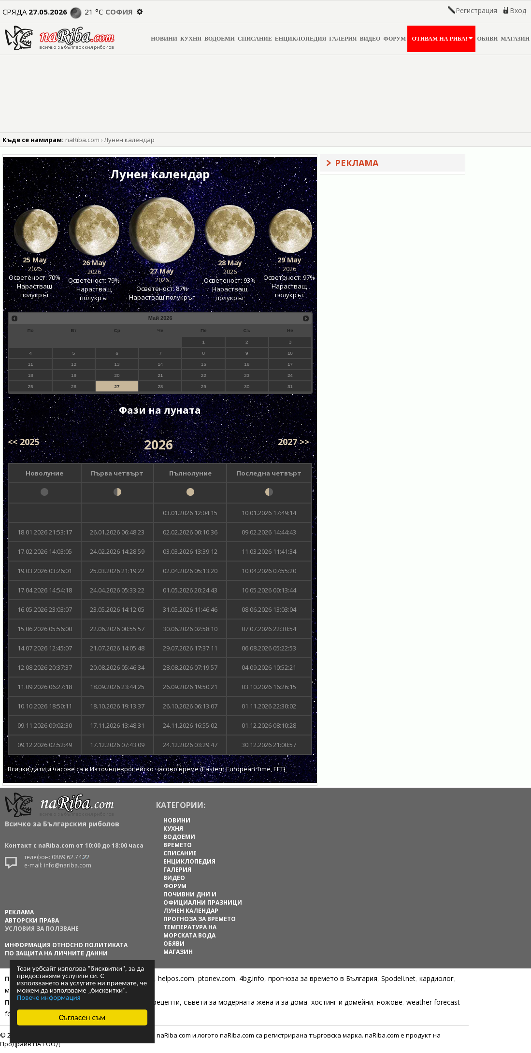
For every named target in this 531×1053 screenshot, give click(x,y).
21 (160, 375)
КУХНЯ (190, 38)
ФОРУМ (394, 38)
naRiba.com (82, 139)
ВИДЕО (370, 38)
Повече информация (49, 997)
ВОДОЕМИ (219, 38)
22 (203, 375)
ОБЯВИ (487, 38)
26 (73, 386)
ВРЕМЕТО (177, 845)
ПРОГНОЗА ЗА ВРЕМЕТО (199, 919)
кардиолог (436, 978)
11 (30, 364)
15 (203, 364)
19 (73, 375)
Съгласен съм (82, 1017)
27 (117, 386)
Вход (518, 10)
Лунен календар (129, 139)
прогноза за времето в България (322, 978)
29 (203, 386)
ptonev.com (216, 978)
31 (290, 386)
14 (160, 364)
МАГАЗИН (515, 38)
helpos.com (176, 978)
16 (246, 364)
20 (117, 375)
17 (290, 364)
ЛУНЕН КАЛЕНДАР (190, 911)
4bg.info (251, 978)
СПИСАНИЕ (255, 38)
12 (73, 364)
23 (246, 375)
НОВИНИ (164, 38)
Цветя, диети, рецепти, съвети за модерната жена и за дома (206, 1002)
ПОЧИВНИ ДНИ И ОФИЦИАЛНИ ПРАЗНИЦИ (202, 898)
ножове (389, 1002)
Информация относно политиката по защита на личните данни (66, 949)
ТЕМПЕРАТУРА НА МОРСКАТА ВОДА (189, 931)
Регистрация (476, 10)
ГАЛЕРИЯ (343, 38)
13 (117, 364)
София (119, 11)
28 (160, 386)
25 (30, 386)
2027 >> (293, 441)
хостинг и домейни (342, 1002)
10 (290, 353)
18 (30, 375)
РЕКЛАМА (19, 912)
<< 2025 (23, 441)
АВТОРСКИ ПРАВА (32, 920)
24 (290, 375)
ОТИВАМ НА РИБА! (441, 38)
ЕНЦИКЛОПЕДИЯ (301, 38)
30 (246, 386)
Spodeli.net (398, 978)
